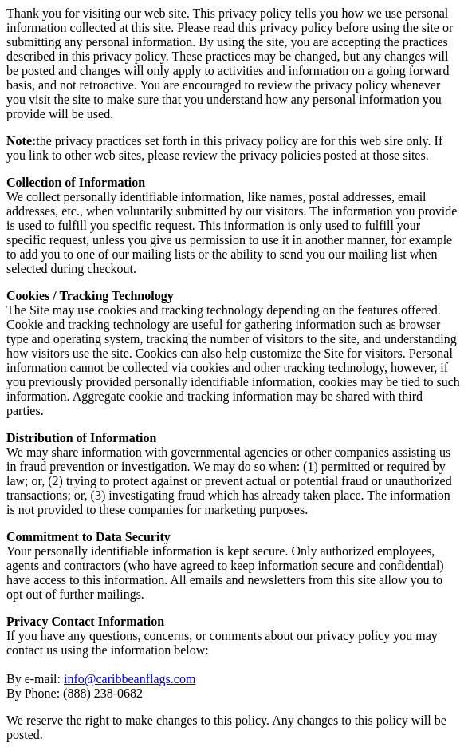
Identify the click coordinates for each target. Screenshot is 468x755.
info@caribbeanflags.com (129, 679)
